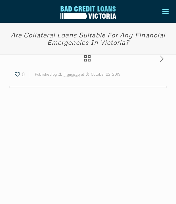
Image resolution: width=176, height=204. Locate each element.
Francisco (72, 74)
